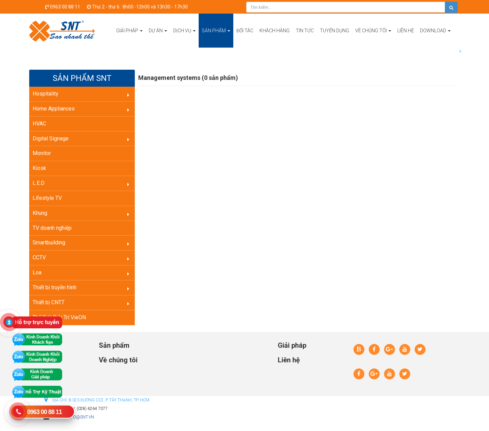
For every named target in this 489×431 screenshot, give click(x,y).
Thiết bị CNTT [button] (49, 302)
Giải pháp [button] (129, 38)
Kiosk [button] (39, 168)
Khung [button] (40, 213)
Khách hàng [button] (274, 30)
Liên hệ (289, 360)
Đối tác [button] (244, 30)
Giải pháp (292, 345)
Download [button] (435, 38)
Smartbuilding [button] (49, 242)
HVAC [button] (39, 123)
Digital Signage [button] (51, 138)
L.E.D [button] (38, 183)
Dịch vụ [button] (184, 38)
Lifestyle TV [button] (47, 198)
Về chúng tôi (118, 360)
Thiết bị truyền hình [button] (54, 287)
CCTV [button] (39, 257)
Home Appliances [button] (54, 108)
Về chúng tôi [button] (373, 38)
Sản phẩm (114, 345)
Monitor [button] (42, 153)
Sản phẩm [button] (216, 38)
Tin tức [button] (305, 30)
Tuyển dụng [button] (334, 30)
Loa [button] (37, 272)
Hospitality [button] (45, 93)
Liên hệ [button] (405, 30)
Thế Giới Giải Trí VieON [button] (59, 317)
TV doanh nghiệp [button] (52, 228)
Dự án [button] (158, 38)
